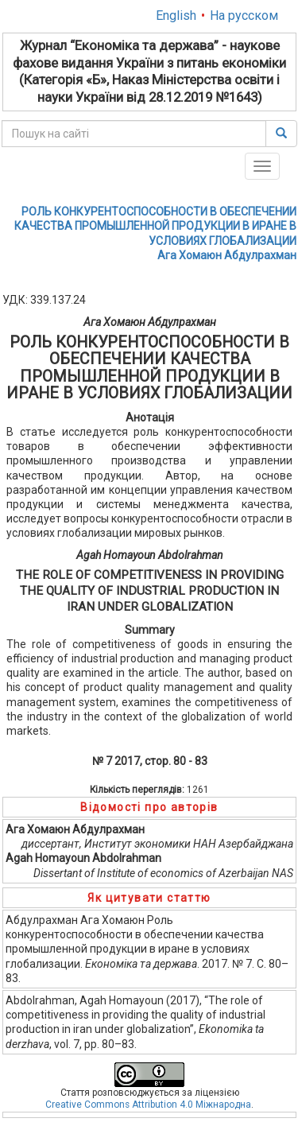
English (176, 15)
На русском (244, 15)
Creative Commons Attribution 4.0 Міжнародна (148, 1104)
